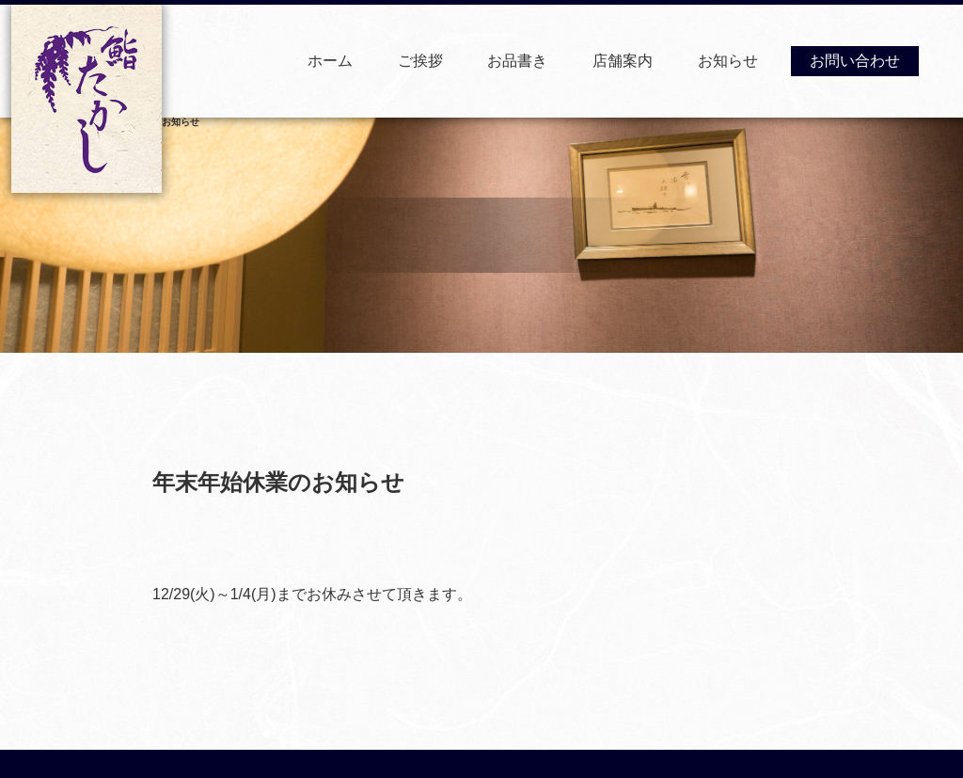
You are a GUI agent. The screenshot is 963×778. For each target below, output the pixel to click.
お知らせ (728, 61)
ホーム (330, 61)
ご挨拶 (420, 61)
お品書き (517, 61)
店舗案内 (622, 61)
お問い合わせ (855, 61)
